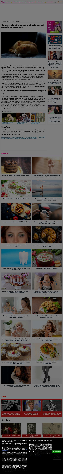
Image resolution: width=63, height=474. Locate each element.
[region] (31, 456)
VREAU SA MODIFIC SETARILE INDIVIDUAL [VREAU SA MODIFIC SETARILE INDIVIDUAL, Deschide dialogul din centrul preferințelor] (57, 456)
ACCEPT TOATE (57, 451)
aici (17, 462)
